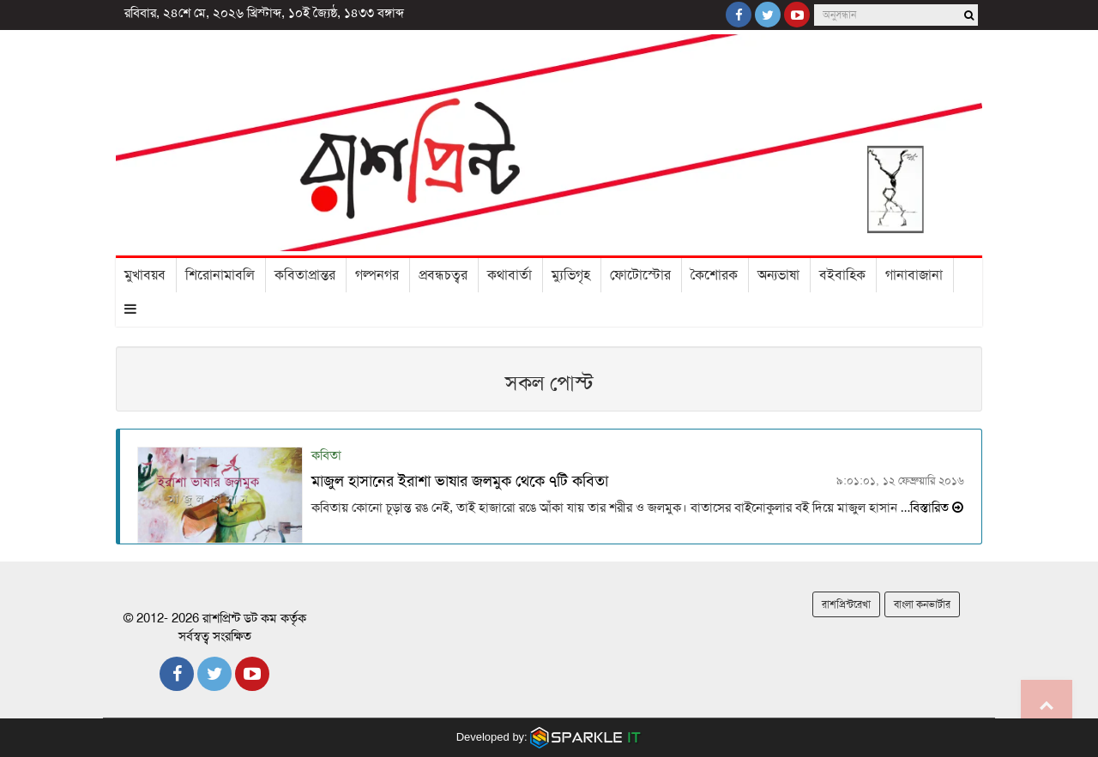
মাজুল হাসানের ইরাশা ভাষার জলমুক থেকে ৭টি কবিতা (459, 481)
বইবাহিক (842, 275)
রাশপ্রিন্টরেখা (846, 604)
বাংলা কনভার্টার (922, 604)
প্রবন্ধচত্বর (443, 275)
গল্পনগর (377, 275)
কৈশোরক (714, 275)
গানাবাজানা (914, 275)
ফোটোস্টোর (640, 275)
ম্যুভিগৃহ (571, 275)
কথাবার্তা (509, 275)
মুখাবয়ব (145, 275)
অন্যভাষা (778, 275)
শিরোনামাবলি (220, 275)
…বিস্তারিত (930, 507)
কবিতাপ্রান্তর (304, 275)
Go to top (1046, 705)
